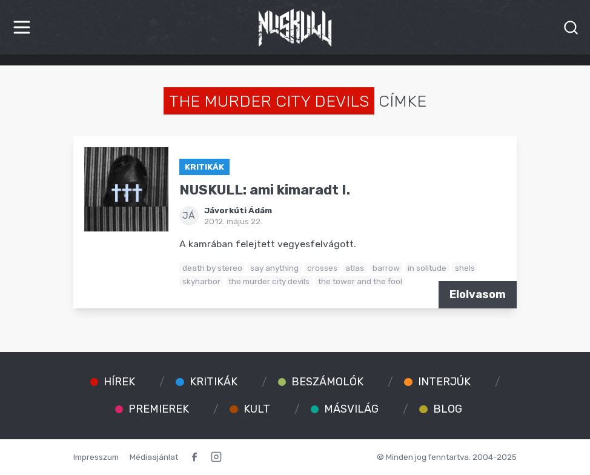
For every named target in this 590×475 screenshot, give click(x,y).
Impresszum (96, 457)
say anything (274, 268)
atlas (354, 268)
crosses (322, 268)
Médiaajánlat (154, 457)
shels (465, 268)
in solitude (427, 268)
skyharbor (201, 281)
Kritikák (204, 166)
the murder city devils (269, 281)
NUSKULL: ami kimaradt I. (264, 190)
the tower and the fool (360, 281)
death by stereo (212, 268)
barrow (386, 268)
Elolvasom (477, 294)
